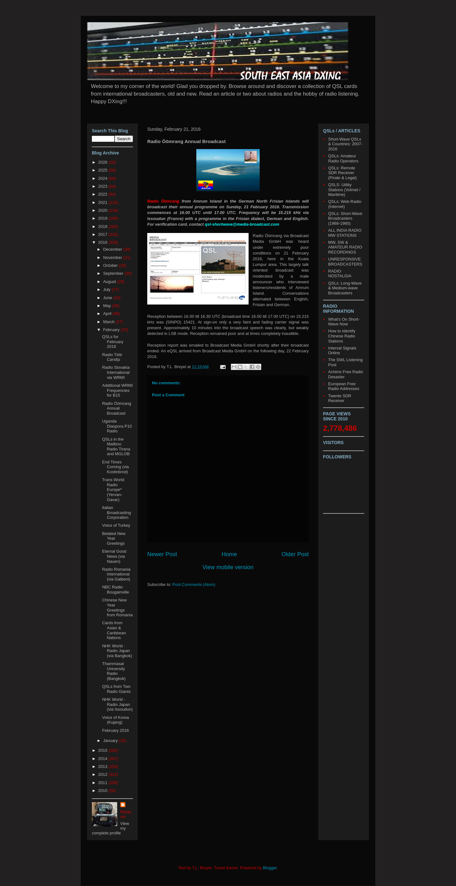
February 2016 (115, 730)
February (112, 329)
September (113, 273)
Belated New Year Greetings (113, 538)
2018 (103, 226)
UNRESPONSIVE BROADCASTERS (345, 262)
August (110, 281)
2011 (103, 782)
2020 (103, 210)
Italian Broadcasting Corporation (116, 512)
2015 (103, 750)
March (109, 321)
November (113, 257)
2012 (103, 774)
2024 (103, 178)
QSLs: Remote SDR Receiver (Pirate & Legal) (342, 173)
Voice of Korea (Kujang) (115, 720)
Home (229, 554)
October (111, 265)
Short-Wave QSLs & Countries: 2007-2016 (345, 144)
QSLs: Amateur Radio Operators (343, 158)
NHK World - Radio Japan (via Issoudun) (117, 704)
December (113, 249)
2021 (103, 202)
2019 (103, 218)
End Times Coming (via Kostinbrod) (115, 467)
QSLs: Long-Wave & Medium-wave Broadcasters (345, 288)
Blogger (270, 867)
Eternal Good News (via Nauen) (114, 556)
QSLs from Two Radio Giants (116, 689)
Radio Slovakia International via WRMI (116, 372)
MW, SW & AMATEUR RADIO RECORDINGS (345, 247)
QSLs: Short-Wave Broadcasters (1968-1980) (345, 218)
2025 (103, 170)
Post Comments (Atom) (194, 584)
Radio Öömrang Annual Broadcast (116, 408)
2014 (103, 758)
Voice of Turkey (116, 525)
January (111, 740)
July (107, 289)
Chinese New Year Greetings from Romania (117, 607)
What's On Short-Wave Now (343, 322)
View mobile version (227, 567)
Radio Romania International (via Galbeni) (116, 574)
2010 (103, 790)
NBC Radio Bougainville (115, 589)
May (107, 305)
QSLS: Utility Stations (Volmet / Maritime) (344, 189)
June (108, 297)
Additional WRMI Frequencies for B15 (117, 390)
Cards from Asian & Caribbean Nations (114, 630)
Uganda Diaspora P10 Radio (117, 426)
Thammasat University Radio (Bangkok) (113, 671)
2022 (103, 194)
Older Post (295, 554)
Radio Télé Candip (112, 357)
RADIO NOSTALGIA (339, 274)
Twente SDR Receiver (339, 398)
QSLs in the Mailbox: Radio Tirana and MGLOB (116, 446)
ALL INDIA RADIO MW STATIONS (344, 233)
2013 (103, 766)
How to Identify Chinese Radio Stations (341, 336)
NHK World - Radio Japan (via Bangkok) (117, 651)
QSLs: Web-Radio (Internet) (344, 204)
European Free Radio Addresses (343, 386)
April (108, 313)
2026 (103, 162)
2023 (103, 186)
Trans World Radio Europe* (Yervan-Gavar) (113, 489)
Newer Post (162, 554)
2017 (103, 234)
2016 (103, 242)
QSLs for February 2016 (112, 341)
